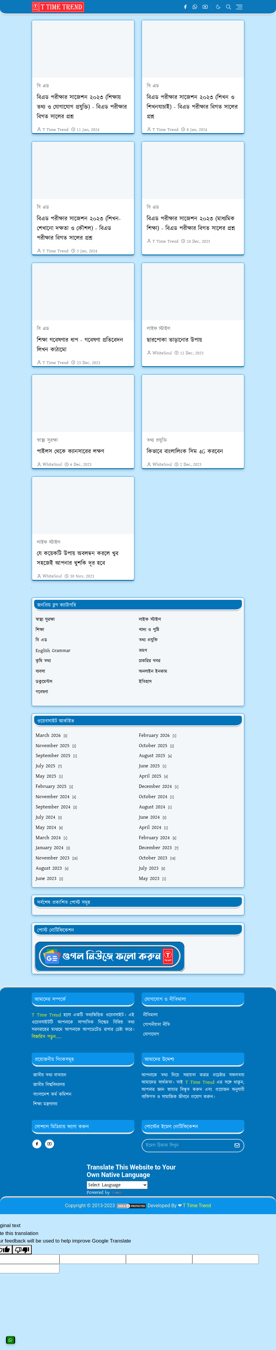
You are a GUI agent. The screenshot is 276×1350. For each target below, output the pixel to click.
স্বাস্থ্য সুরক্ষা (47, 440)
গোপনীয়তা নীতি (156, 1024)
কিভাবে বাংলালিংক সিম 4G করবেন (185, 451)
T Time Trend (46, 1015)
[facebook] (185, 7)
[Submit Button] (237, 1146)
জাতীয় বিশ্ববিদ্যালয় (49, 1084)
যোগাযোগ (151, 1034)
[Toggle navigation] (239, 7)
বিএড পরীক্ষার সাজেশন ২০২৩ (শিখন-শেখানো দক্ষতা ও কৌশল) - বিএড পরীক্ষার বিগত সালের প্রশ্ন (79, 228)
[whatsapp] (195, 7)
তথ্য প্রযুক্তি (157, 440)
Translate (126, 1192)
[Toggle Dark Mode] (218, 7)
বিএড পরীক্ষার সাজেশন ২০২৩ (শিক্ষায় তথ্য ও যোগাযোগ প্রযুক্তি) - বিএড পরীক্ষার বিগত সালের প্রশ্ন (82, 107)
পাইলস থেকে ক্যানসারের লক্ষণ (70, 451)
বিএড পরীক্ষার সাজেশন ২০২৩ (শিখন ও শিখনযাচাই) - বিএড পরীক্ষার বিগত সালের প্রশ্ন (192, 107)
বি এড (43, 86)
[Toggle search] (228, 7)
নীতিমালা (150, 1015)
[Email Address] (186, 1146)
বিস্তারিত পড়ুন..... (47, 1036)
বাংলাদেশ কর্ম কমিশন (52, 1094)
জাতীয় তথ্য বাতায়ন (49, 1075)
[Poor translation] (22, 1250)
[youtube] (205, 7)
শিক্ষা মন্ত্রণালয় (45, 1104)
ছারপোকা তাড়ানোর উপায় (174, 340)
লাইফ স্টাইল (158, 328)
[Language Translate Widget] (117, 1185)
